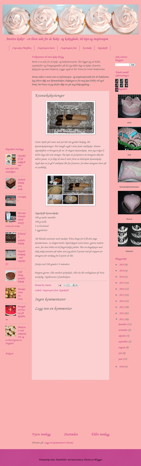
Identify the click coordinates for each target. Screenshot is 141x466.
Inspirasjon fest (68, 48)
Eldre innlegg (100, 434)
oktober (122, 336)
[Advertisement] (70, 405)
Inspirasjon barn (45, 48)
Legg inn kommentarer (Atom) (58, 442)
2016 (121, 289)
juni (120, 359)
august (122, 347)
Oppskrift (64, 290)
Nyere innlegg (41, 434)
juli (120, 353)
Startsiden (71, 434)
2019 (121, 270)
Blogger (98, 459)
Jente (129, 122)
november (123, 330)
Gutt (129, 155)
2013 (121, 307)
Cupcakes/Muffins (21, 48)
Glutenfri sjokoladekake (21, 238)
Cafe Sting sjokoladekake (21, 276)
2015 (121, 295)
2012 (121, 313)
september (123, 341)
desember (122, 324)
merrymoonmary (75, 459)
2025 (121, 264)
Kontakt (86, 48)
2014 (121, 301)
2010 (121, 366)
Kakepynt (129, 251)
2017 (121, 282)
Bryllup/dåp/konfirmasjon (129, 187)
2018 (121, 276)
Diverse (129, 219)
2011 (121, 319)
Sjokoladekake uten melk (21, 184)
